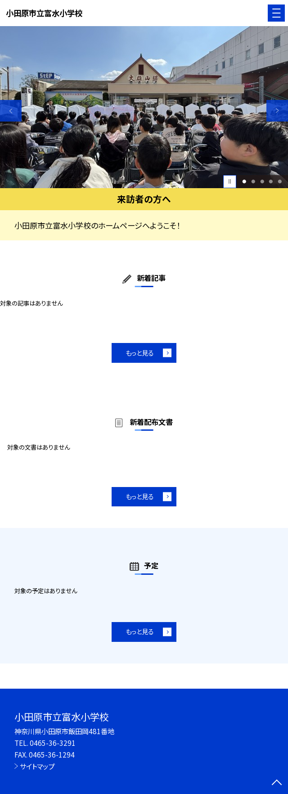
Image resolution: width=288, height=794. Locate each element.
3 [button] (262, 181)
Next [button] (277, 111)
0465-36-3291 (53, 743)
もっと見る (140, 352)
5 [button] (280, 181)
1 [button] (245, 181)
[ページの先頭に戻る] (277, 783)
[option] (144, 107)
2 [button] (253, 181)
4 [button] (271, 181)
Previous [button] (11, 111)
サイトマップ (37, 766)
